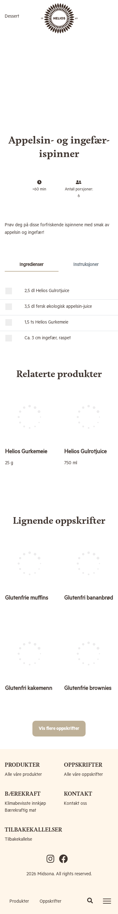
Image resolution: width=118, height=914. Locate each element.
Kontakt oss (75, 803)
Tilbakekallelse (18, 839)
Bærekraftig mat (20, 810)
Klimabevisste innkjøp (25, 803)
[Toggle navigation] (107, 901)
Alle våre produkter (23, 774)
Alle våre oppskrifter (83, 774)
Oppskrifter (50, 901)
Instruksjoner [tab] (85, 264)
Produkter (19, 901)
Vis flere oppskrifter (59, 728)
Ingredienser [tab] (31, 264)
